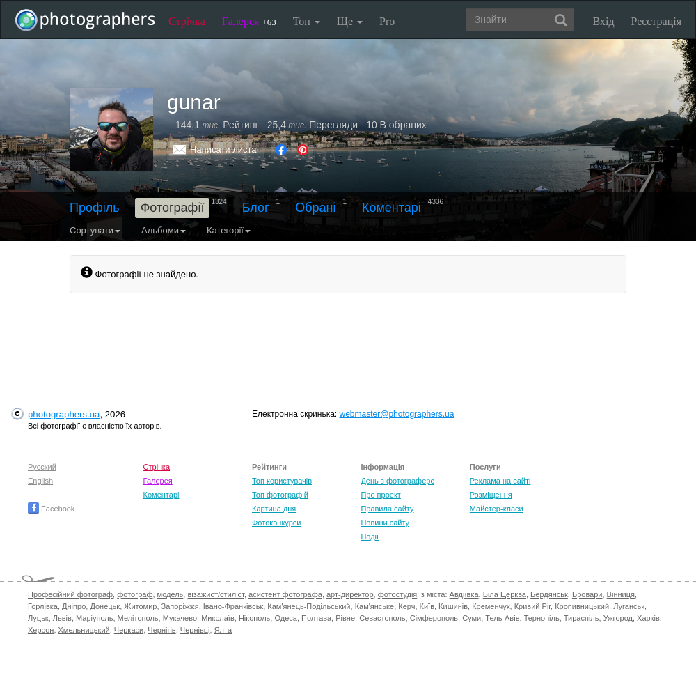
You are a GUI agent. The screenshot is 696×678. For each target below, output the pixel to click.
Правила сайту (387, 508)
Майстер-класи (496, 508)
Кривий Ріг (532, 606)
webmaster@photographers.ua (397, 414)
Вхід (604, 21)
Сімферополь (434, 618)
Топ (306, 21)
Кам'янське (375, 606)
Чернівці (195, 630)
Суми (471, 618)
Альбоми (163, 230)
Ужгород (618, 618)
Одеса (285, 618)
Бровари (587, 594)
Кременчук (490, 606)
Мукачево (180, 618)
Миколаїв (218, 618)
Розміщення (491, 495)
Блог (255, 208)
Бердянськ (549, 594)
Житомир (140, 606)
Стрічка (186, 21)
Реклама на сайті (500, 481)
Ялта (223, 630)
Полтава (316, 618)
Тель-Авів (502, 618)
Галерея (249, 21)
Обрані (315, 208)
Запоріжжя (180, 606)
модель (170, 594)
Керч (406, 606)
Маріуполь (94, 618)
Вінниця (621, 594)
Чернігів (161, 630)
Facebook (51, 508)
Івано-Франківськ (233, 606)
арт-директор (350, 594)
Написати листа (223, 149)
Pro (387, 21)
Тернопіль (542, 618)
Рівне (345, 618)
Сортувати (95, 230)
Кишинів (453, 606)
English (40, 481)
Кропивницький (582, 606)
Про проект (380, 495)
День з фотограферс (397, 481)
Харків (648, 618)
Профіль (95, 208)
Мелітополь (138, 618)
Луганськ (628, 606)
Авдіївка (464, 594)
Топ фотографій (280, 495)
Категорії (229, 230)
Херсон (41, 630)
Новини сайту (385, 522)
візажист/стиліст (215, 594)
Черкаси (128, 630)
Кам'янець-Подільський (308, 606)
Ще (350, 21)
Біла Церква (504, 594)
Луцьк (38, 618)
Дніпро (74, 606)
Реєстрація (656, 21)
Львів (62, 618)
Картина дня (274, 508)
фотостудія (398, 594)
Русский (42, 467)
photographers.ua (64, 414)
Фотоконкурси (276, 522)
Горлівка (43, 606)
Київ (427, 606)
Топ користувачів (282, 481)
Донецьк (105, 606)
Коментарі (391, 208)
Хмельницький (84, 630)
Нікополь (254, 618)
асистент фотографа (285, 594)
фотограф (134, 594)
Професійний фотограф (70, 594)
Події (370, 536)
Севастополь (382, 618)
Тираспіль (581, 618)
